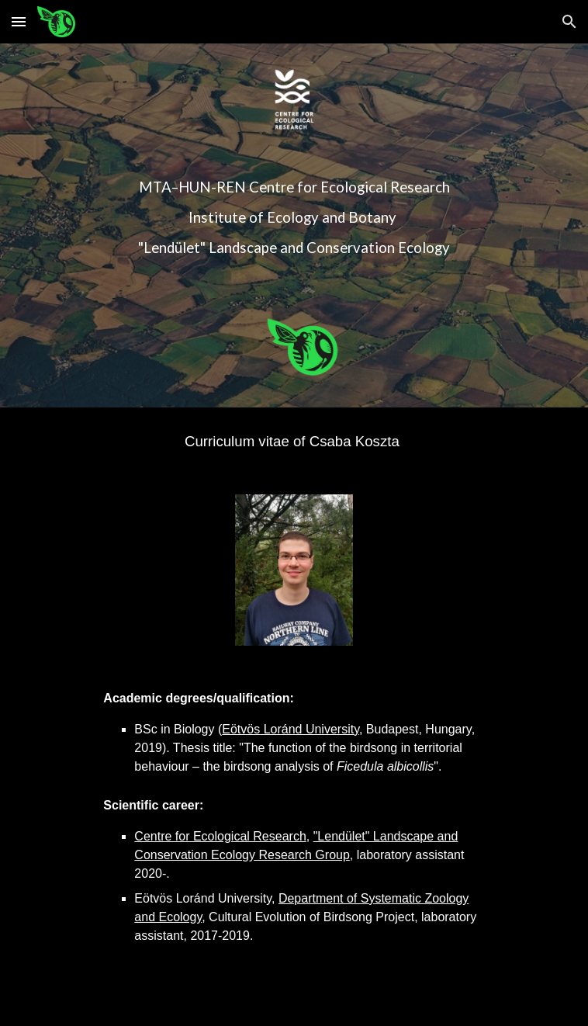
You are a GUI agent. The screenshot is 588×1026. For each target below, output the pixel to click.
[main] (293, 218)
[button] (18, 21)
